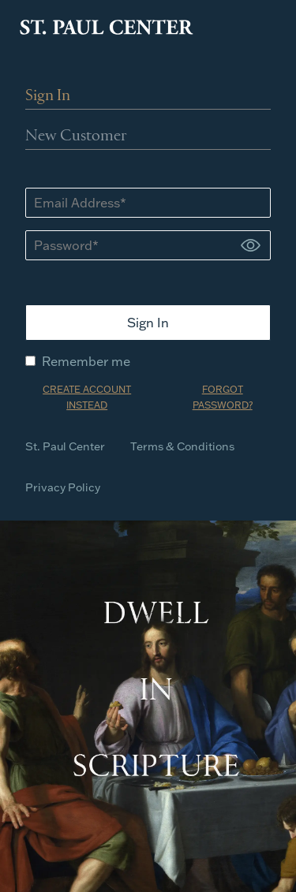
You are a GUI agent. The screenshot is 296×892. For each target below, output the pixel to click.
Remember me (77, 361)
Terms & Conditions (182, 446)
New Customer (76, 136)
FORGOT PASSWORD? (223, 397)
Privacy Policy (62, 487)
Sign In (47, 96)
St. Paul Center (65, 446)
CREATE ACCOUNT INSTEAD (87, 397)
